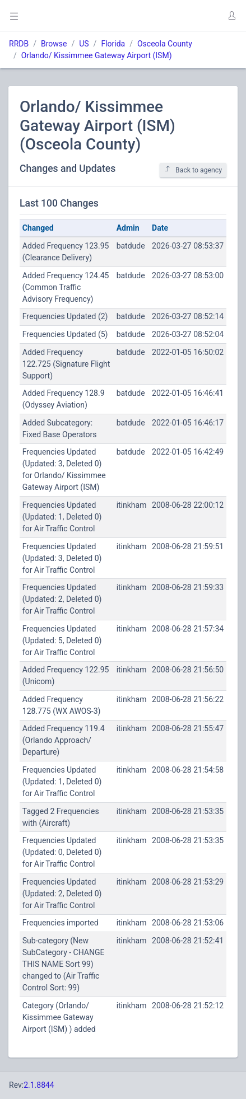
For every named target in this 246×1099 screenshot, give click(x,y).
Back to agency (193, 170)
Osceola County (164, 43)
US (84, 43)
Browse (54, 43)
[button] (231, 16)
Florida (113, 43)
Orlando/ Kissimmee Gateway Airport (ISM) (96, 55)
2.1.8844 (39, 1085)
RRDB (19, 43)
